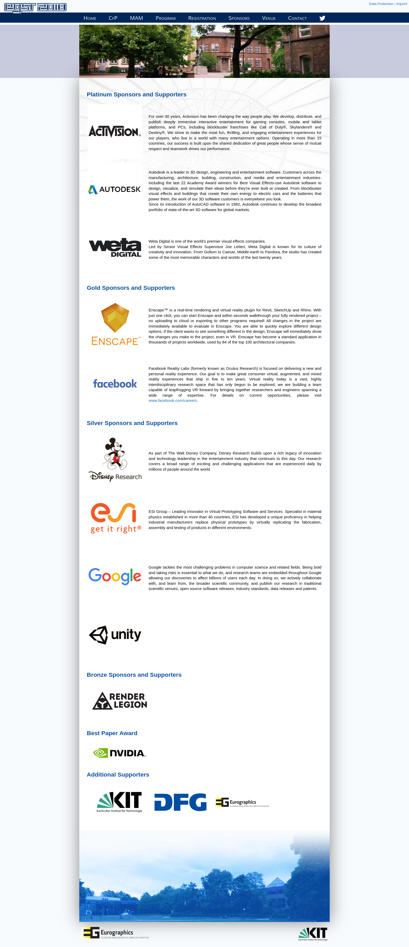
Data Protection (381, 4)
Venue (268, 17)
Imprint (401, 4)
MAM (136, 17)
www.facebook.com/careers (173, 400)
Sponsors (239, 17)
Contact (297, 17)
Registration (202, 17)
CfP (113, 17)
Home (89, 17)
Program (166, 17)
